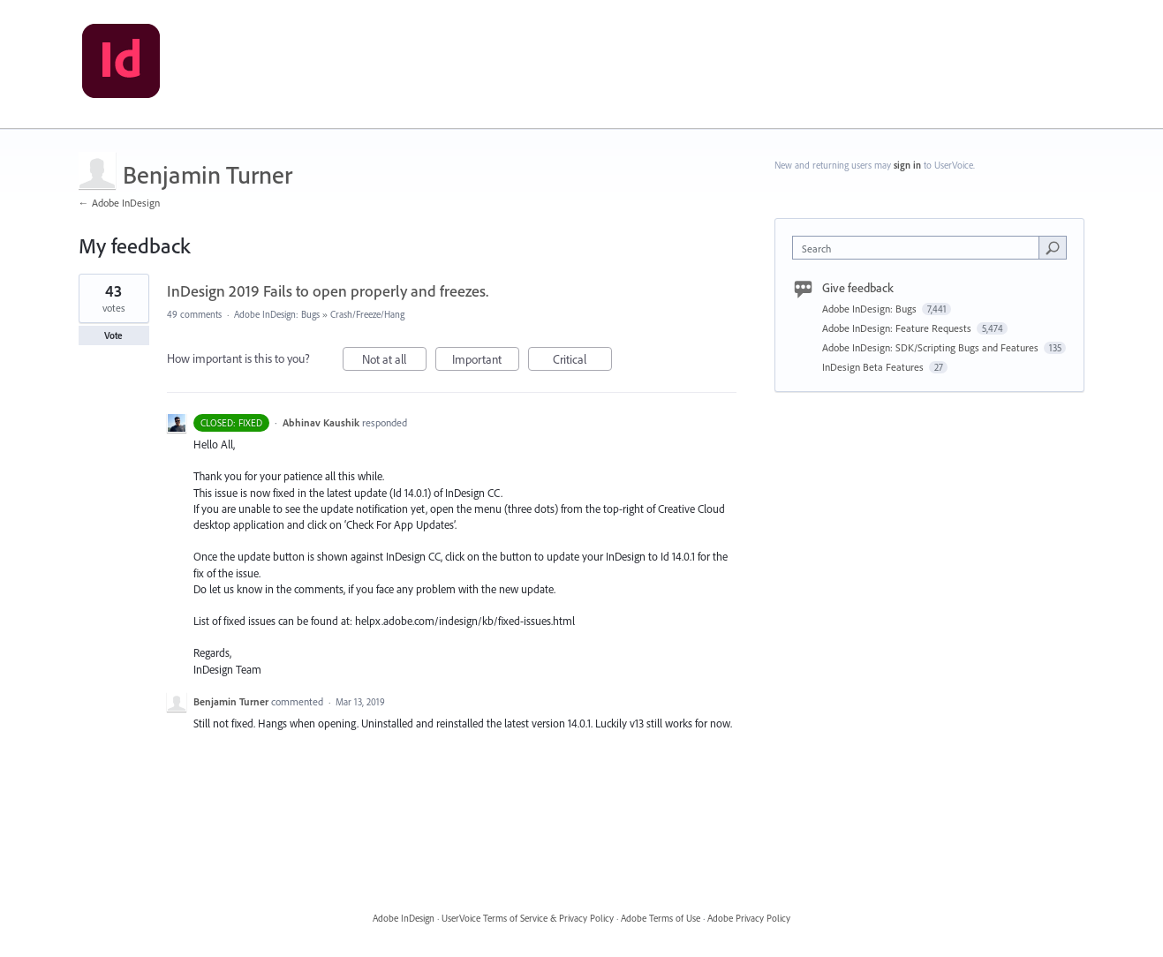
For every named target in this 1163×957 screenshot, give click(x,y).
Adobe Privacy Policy (748, 918)
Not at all (394, 361)
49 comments (194, 314)
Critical (582, 361)
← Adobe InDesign (119, 202)
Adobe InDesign (403, 918)
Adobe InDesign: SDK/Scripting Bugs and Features (931, 347)
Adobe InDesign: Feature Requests (898, 328)
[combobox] (919, 247)
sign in (907, 165)
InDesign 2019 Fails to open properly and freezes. (327, 291)
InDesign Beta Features (874, 366)
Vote (113, 335)
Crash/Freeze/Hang (367, 314)
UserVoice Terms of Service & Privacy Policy (528, 918)
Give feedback (858, 288)
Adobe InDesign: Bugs (277, 314)
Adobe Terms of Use (660, 918)
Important (485, 361)
